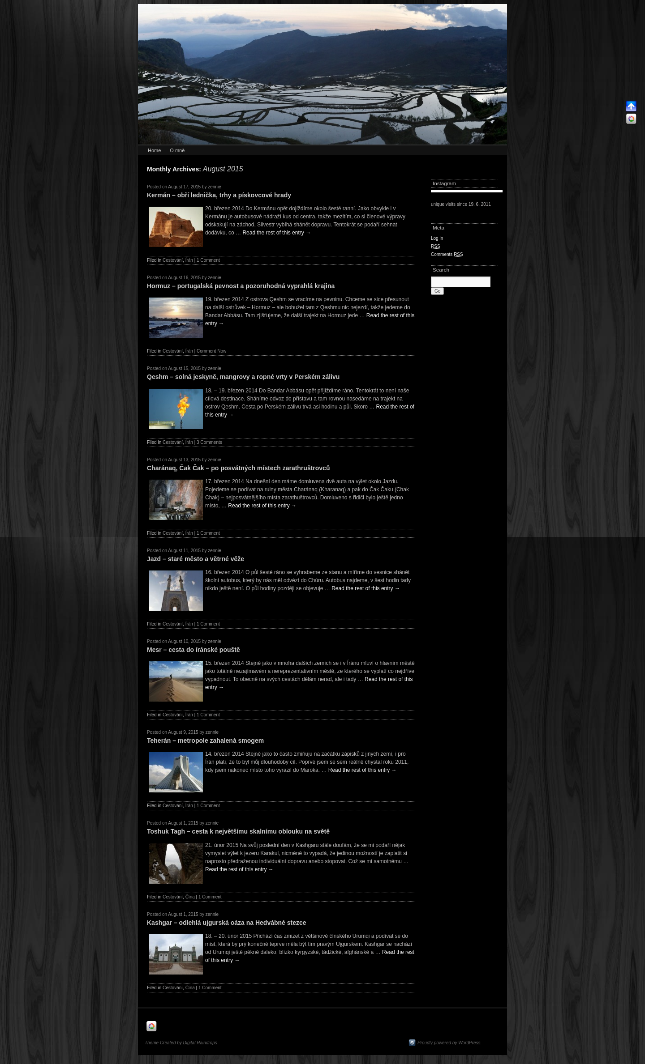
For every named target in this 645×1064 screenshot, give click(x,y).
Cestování (173, 260)
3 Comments (209, 442)
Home (154, 150)
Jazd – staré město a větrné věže (195, 558)
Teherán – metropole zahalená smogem (205, 740)
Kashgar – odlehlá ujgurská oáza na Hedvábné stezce (226, 922)
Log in (437, 238)
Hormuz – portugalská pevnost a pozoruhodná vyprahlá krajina (241, 285)
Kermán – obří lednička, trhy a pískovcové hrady (219, 195)
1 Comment (208, 260)
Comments (447, 254)
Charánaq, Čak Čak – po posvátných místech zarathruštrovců (238, 468)
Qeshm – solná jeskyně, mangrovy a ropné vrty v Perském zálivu (243, 376)
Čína (190, 896)
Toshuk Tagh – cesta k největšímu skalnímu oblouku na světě (238, 831)
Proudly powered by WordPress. (449, 1042)
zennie (214, 186)
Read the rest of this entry (276, 233)
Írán (189, 260)
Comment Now (211, 351)
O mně (177, 150)
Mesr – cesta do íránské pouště (193, 649)
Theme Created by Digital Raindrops (181, 1042)
